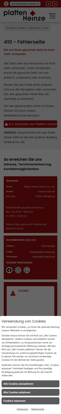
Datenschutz (37, 409)
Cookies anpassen (14, 400)
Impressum (22, 409)
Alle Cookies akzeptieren (18, 383)
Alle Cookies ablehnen (16, 392)
